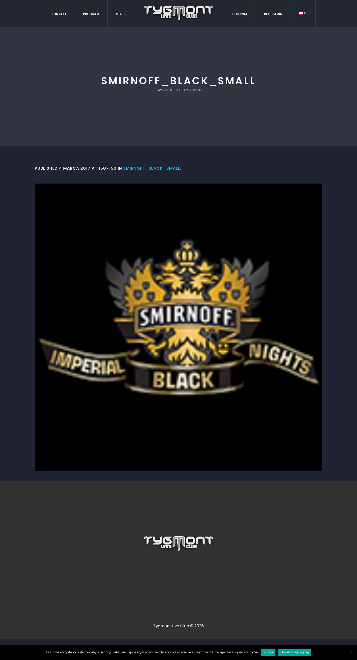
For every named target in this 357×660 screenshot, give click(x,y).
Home (160, 90)
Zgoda (268, 652)
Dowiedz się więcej (294, 652)
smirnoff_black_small (151, 168)
